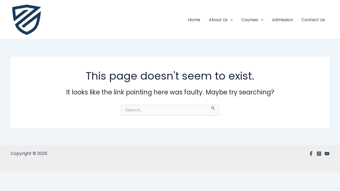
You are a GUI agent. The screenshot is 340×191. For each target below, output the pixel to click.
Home (194, 20)
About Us (221, 20)
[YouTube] (327, 153)
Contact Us (313, 20)
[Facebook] (311, 153)
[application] (230, 20)
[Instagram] (319, 153)
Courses (252, 20)
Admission (282, 20)
